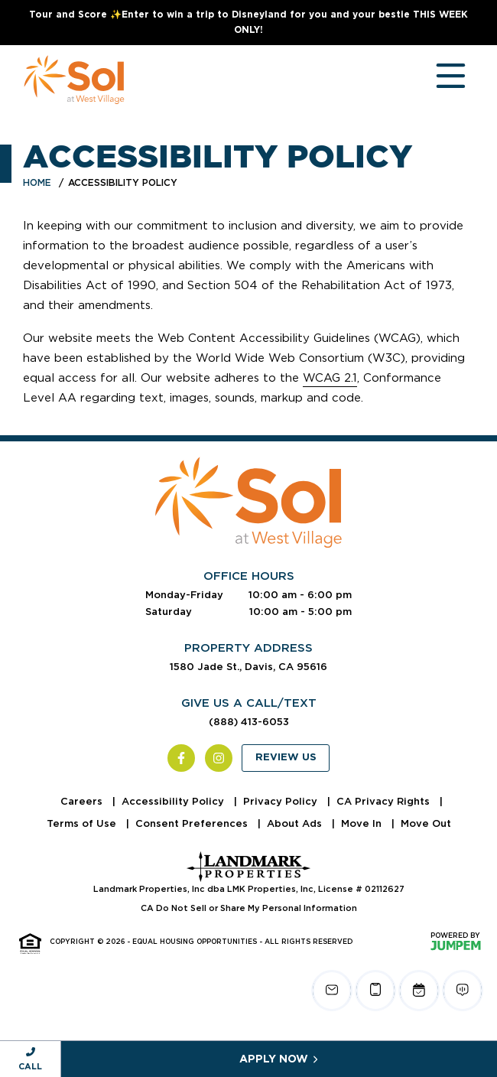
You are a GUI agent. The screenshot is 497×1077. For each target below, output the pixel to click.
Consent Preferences (193, 823)
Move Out (426, 823)
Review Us (286, 758)
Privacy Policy (281, 801)
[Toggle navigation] (436, 79)
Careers (83, 801)
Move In (363, 823)
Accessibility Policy (174, 801)
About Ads (296, 823)
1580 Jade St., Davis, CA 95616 (248, 666)
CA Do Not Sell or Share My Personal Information (249, 908)
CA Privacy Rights (384, 801)
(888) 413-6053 (249, 721)
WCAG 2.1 (330, 378)
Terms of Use (83, 823)
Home (37, 182)
